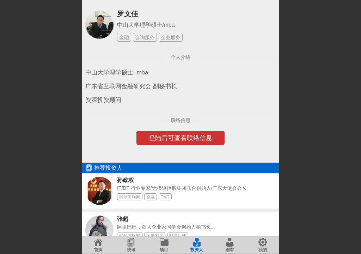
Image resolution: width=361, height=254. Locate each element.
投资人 (196, 245)
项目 (164, 245)
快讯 (131, 245)
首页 (98, 245)
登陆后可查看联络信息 (180, 137)
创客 (229, 245)
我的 (262, 245)
